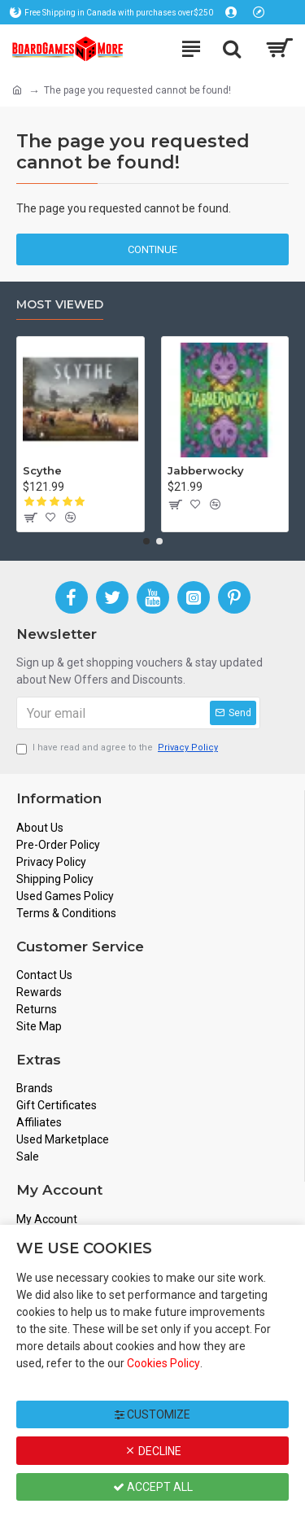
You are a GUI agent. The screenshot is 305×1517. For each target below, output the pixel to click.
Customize (152, 1414)
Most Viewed (59, 305)
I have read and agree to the (118, 748)
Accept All (153, 1486)
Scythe (42, 470)
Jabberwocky (206, 470)
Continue (152, 249)
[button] (146, 541)
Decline (152, 1451)
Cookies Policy (163, 1363)
